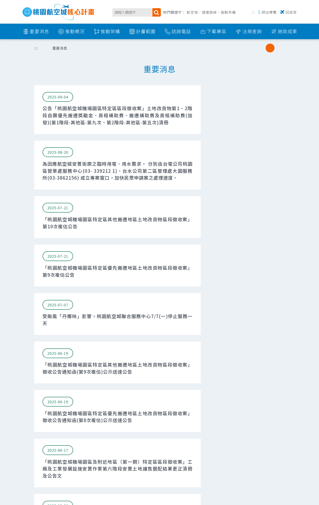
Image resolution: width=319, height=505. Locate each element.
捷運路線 (209, 12)
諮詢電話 (181, 31)
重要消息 (39, 31)
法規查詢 (252, 31)
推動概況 (75, 31)
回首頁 (291, 12)
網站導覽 (269, 12)
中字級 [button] (270, 48)
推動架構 (228, 12)
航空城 (192, 12)
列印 (238, 48)
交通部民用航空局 (51, 444)
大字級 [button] (279, 48)
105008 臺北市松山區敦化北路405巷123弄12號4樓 (127, 442)
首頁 (42, 48)
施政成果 (287, 31)
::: (253, 12)
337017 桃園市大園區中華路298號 (114, 478)
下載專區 (216, 31)
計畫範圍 (146, 31)
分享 (249, 48)
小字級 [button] (261, 48)
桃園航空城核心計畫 (58, 12)
